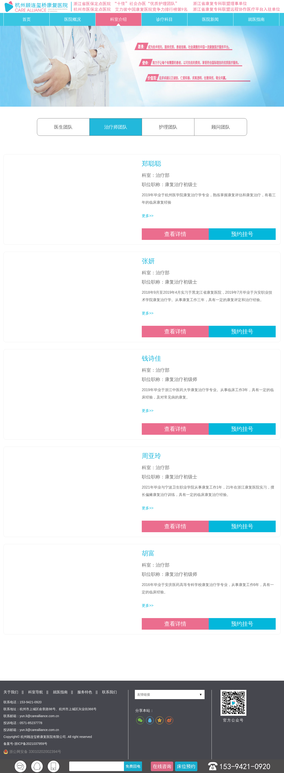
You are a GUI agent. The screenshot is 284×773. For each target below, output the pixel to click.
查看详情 (175, 234)
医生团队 (63, 127)
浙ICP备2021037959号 (30, 744)
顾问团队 (220, 127)
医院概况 (72, 19)
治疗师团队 (115, 127)
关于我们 (10, 692)
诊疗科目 (164, 19)
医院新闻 (210, 19)
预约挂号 (242, 234)
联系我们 (109, 692)
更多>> (148, 216)
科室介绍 (118, 19)
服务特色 (84, 692)
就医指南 (256, 19)
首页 (26, 19)
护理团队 (168, 127)
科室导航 (35, 692)
